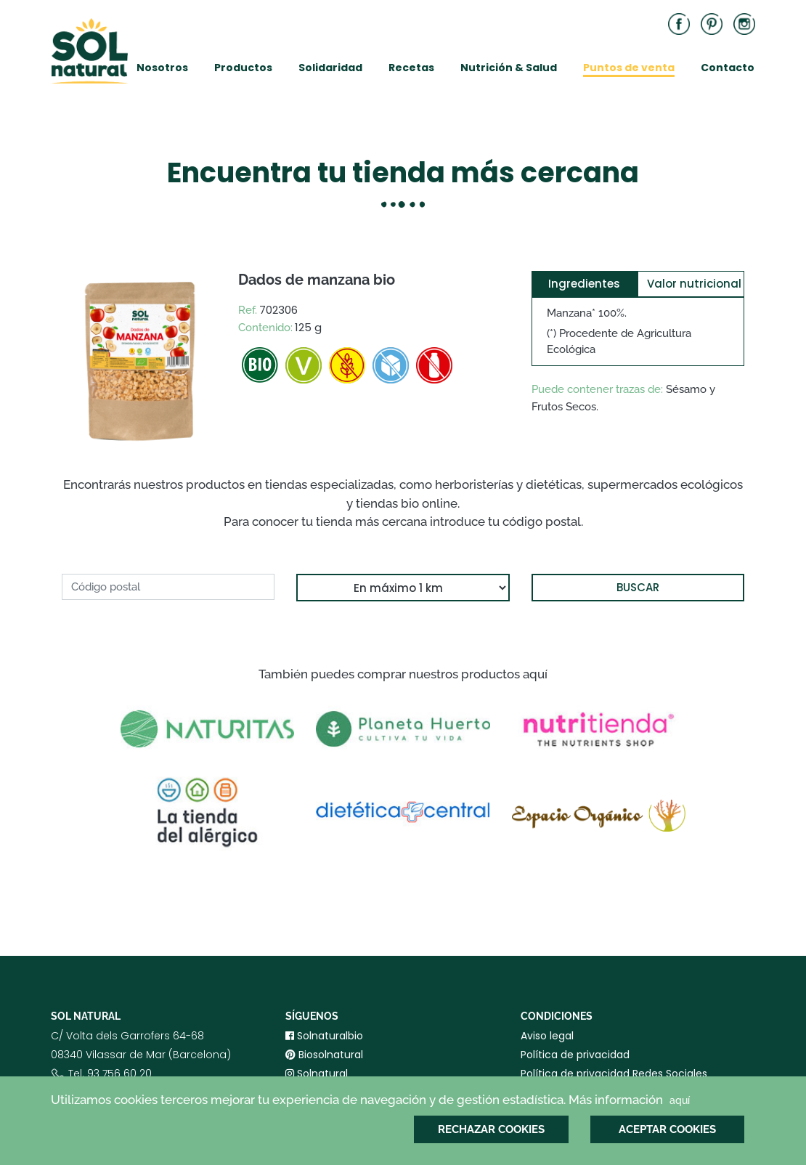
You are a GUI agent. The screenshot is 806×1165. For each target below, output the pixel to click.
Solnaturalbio (324, 1035)
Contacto (727, 67)
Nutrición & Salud (508, 67)
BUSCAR (637, 587)
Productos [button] (243, 67)
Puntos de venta (629, 67)
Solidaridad (330, 67)
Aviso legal (547, 1035)
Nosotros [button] (162, 67)
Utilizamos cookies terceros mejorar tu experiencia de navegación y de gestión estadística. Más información (372, 1100)
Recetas (411, 67)
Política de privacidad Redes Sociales (614, 1073)
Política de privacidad (575, 1054)
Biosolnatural (324, 1054)
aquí (679, 1100)
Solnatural (316, 1073)
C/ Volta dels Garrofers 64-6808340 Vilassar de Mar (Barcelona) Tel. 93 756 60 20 (141, 1066)
